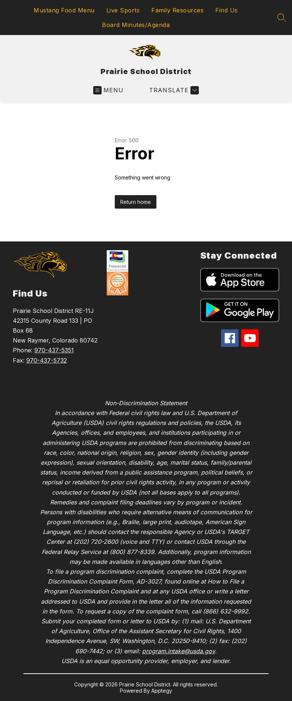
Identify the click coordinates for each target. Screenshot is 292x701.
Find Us (226, 10)
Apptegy (161, 691)
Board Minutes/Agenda (136, 24)
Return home (135, 202)
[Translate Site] (173, 90)
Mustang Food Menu (64, 10)
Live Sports (123, 10)
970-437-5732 (46, 360)
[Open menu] (108, 90)
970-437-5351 (54, 350)
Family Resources (177, 10)
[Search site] (281, 17)
